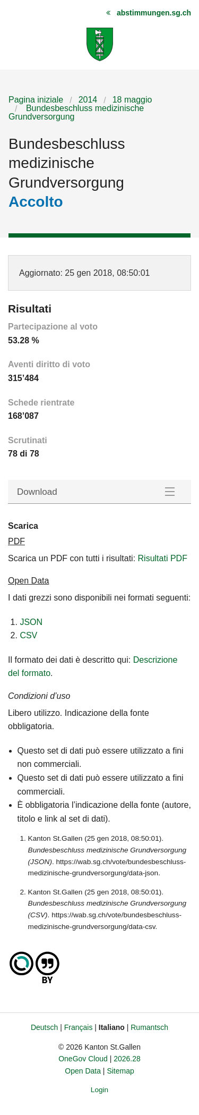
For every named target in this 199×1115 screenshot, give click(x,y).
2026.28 (127, 1058)
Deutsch (44, 1027)
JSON (31, 622)
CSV (28, 635)
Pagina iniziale (35, 99)
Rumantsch (149, 1027)
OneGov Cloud (83, 1058)
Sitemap (120, 1071)
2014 (88, 99)
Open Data (83, 1071)
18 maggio (132, 99)
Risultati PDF (162, 558)
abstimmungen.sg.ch (154, 13)
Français (78, 1027)
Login (99, 1090)
